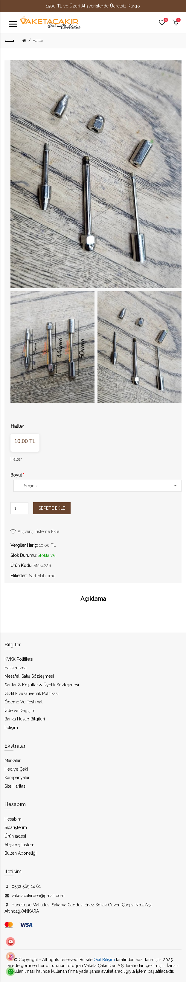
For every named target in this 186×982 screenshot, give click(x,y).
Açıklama (93, 598)
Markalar (12, 760)
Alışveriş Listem (19, 844)
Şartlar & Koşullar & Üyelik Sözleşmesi (41, 684)
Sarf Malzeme (42, 575)
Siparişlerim (15, 827)
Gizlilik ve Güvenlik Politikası (31, 693)
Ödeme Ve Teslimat (23, 702)
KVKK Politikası (18, 659)
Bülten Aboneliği (20, 853)
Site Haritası (15, 786)
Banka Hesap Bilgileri (24, 719)
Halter (38, 40)
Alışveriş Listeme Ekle (38, 531)
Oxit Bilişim (104, 959)
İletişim (11, 727)
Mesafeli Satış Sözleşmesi (29, 676)
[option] (52, 346)
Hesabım (13, 819)
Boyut (16, 475)
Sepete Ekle (52, 508)
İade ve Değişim (19, 710)
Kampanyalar (17, 777)
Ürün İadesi (15, 836)
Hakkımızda (15, 667)
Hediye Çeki (16, 769)
